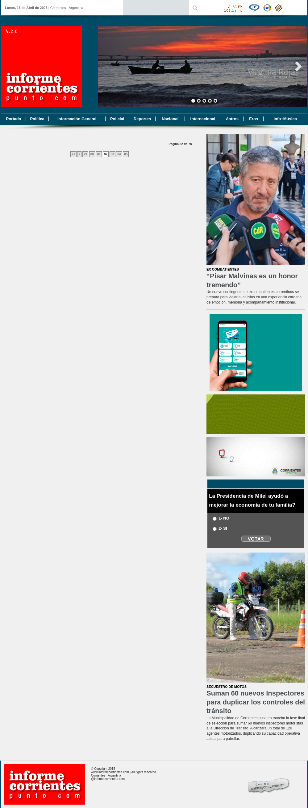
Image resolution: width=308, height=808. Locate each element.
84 (119, 154)
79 (85, 154)
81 (99, 154)
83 (112, 154)
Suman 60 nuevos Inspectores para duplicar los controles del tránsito (255, 702)
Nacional (170, 118)
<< (73, 154)
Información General (76, 118)
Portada (13, 118)
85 (125, 154)
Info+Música (285, 118)
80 (92, 154)
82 (105, 154)
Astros (232, 118)
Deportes (142, 118)
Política (37, 118)
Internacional (202, 118)
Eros (253, 118)
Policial (117, 118)
